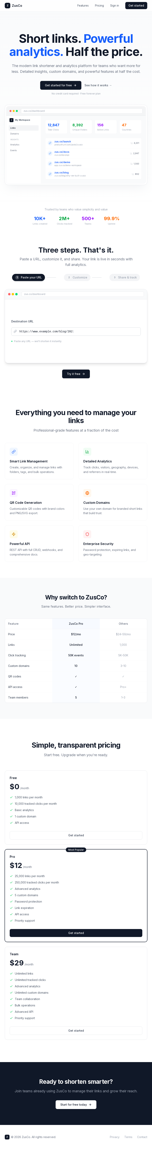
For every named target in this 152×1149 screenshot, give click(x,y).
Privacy (115, 1137)
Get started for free (61, 85)
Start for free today (76, 1104)
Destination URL (22, 321)
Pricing (99, 5)
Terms (128, 1137)
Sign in (114, 5)
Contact (142, 1137)
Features (83, 5)
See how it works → (98, 85)
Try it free (76, 374)
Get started (136, 5)
